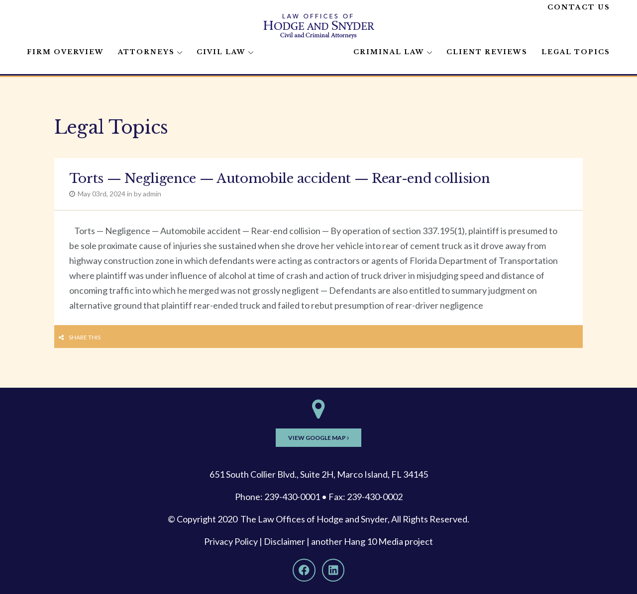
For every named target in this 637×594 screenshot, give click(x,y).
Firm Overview (65, 52)
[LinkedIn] (333, 570)
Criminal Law (389, 52)
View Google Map (318, 437)
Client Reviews (487, 52)
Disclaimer (284, 541)
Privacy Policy (231, 541)
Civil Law (221, 52)
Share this (85, 337)
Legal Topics (575, 52)
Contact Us (578, 7)
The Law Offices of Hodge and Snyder (314, 518)
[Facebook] (304, 570)
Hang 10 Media (373, 541)
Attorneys (146, 52)
